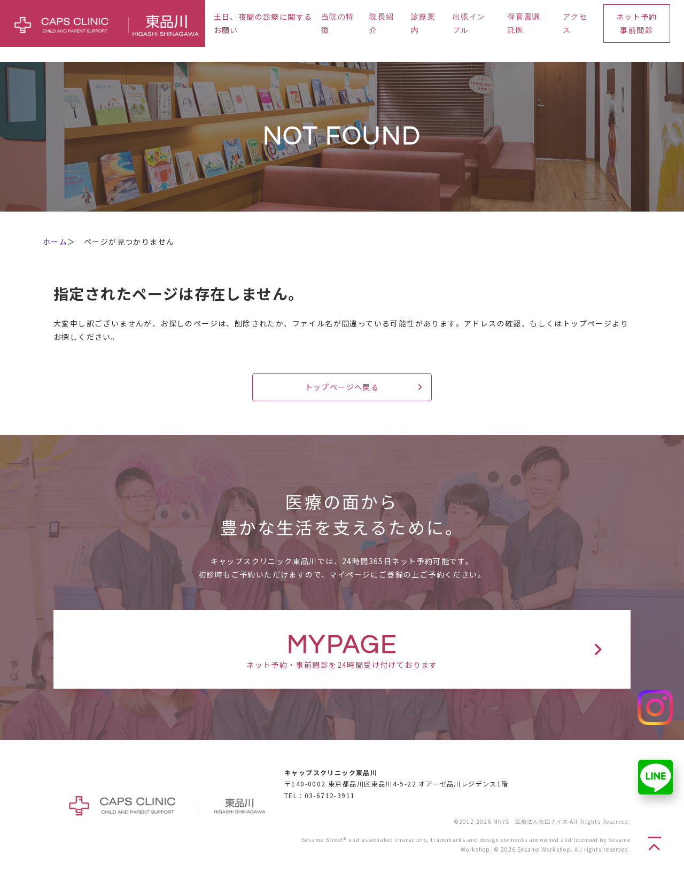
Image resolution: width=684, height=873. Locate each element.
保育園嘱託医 (524, 23)
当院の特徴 (337, 23)
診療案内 (423, 23)
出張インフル (469, 23)
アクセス (575, 23)
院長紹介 (381, 23)
